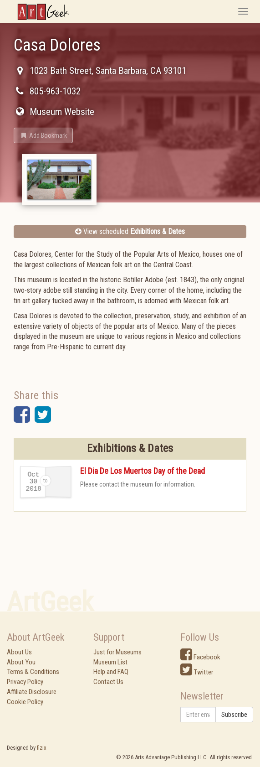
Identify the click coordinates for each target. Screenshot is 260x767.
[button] (43, 135)
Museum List (110, 662)
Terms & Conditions (33, 672)
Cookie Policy (25, 702)
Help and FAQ (110, 672)
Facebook (200, 657)
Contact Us (108, 682)
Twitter (196, 672)
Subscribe (234, 714)
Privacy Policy (25, 682)
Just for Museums (117, 652)
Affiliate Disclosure (31, 692)
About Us (19, 652)
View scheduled (130, 231)
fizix (41, 747)
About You (21, 662)
